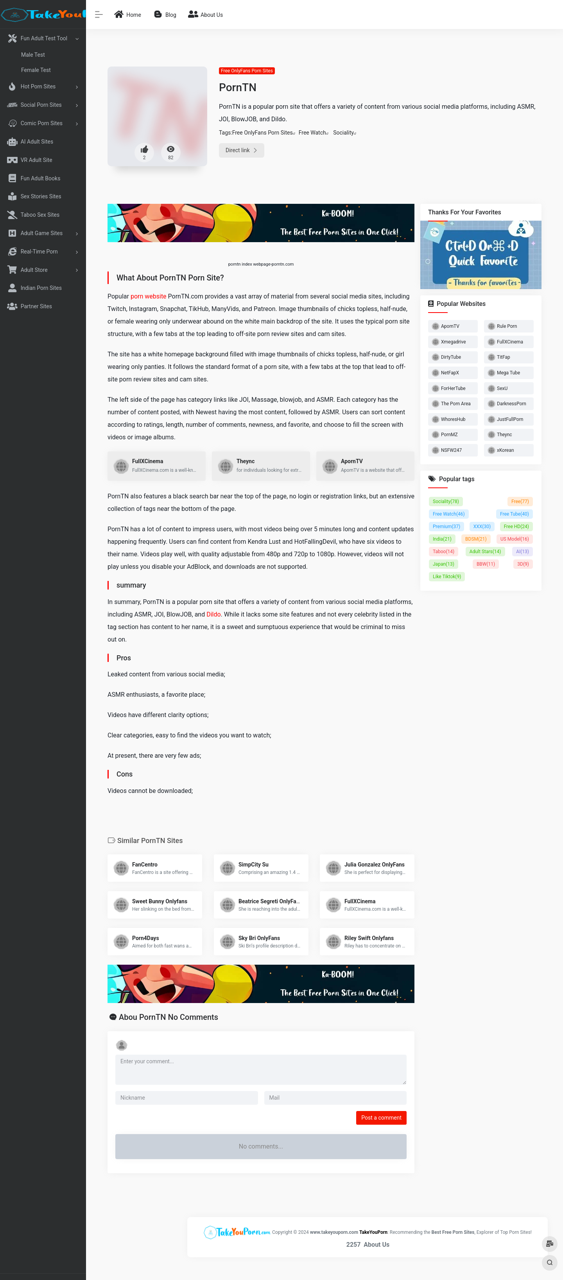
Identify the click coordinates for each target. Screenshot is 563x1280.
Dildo (213, 614)
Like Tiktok (447, 576)
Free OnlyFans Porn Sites (247, 71)
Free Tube (514, 514)
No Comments (193, 1017)
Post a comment (381, 1118)
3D (523, 564)
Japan (443, 564)
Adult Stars (485, 551)
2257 (353, 1244)
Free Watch (312, 132)
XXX (482, 526)
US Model (514, 539)
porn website (149, 296)
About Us (376, 1244)
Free (520, 501)
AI (522, 551)
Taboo (443, 551)
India (442, 539)
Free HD (516, 526)
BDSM (476, 539)
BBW (486, 564)
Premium (446, 526)
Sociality (343, 132)
